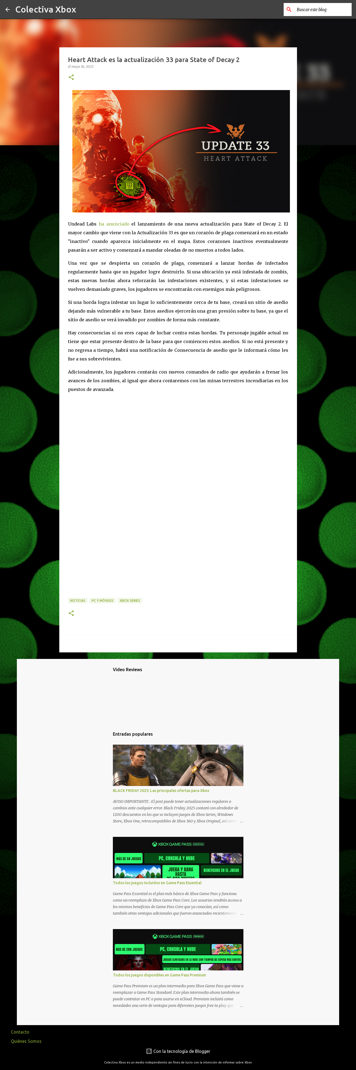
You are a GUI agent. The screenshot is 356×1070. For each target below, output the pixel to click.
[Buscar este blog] (323, 9)
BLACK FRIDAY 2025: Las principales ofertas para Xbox (161, 790)
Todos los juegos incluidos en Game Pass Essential (157, 883)
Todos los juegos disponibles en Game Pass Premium (159, 975)
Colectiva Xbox (45, 9)
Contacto (20, 1031)
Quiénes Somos (26, 1041)
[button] (71, 77)
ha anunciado (114, 224)
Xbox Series (130, 600)
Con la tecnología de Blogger (178, 1051)
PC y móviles (102, 600)
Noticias (77, 600)
